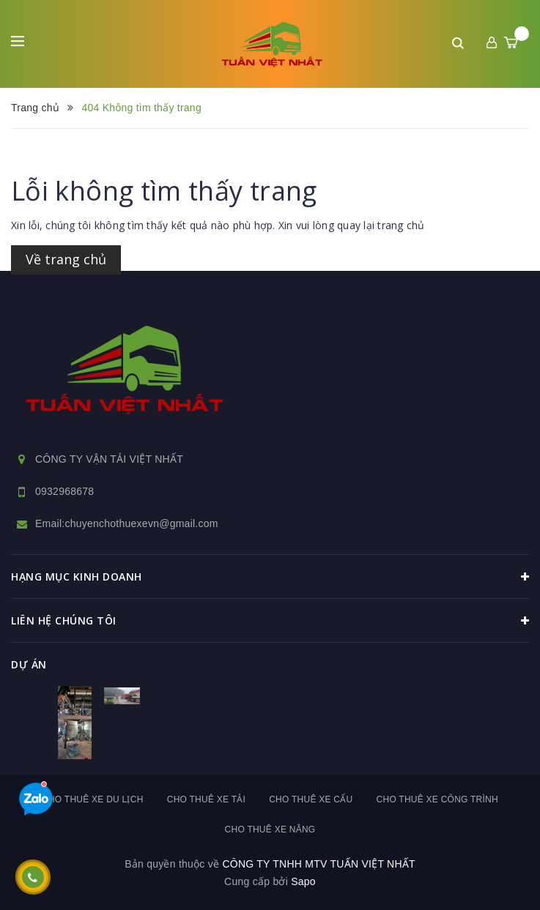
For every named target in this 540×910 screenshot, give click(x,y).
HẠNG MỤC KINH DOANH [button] (270, 577)
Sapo (303, 881)
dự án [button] (29, 664)
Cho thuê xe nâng (270, 829)
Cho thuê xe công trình (437, 799)
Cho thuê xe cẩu (310, 799)
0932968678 (64, 491)
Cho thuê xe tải (206, 799)
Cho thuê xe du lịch (93, 799)
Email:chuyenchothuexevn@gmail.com (126, 523)
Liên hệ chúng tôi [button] (270, 621)
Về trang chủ (66, 259)
